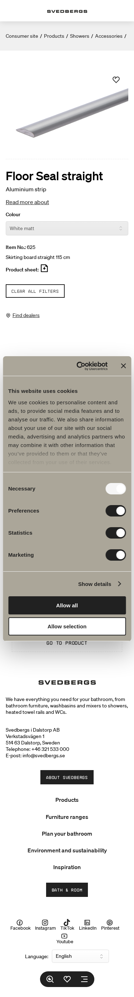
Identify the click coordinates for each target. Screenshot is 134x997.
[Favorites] (67, 979)
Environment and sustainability (67, 850)
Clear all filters (35, 291)
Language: (36, 956)
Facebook (20, 924)
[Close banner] (123, 365)
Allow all (67, 605)
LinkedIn (87, 924)
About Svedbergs (67, 777)
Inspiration (67, 867)
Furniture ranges (67, 816)
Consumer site (22, 36)
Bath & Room (67, 890)
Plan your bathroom (67, 833)
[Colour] (67, 228)
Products (54, 36)
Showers (79, 36)
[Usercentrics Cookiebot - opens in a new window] (80, 366)
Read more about (27, 202)
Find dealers (26, 315)
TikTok (67, 924)
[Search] (50, 979)
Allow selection (67, 626)
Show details (94, 584)
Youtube (64, 938)
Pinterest (110, 924)
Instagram (45, 924)
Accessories (109, 36)
